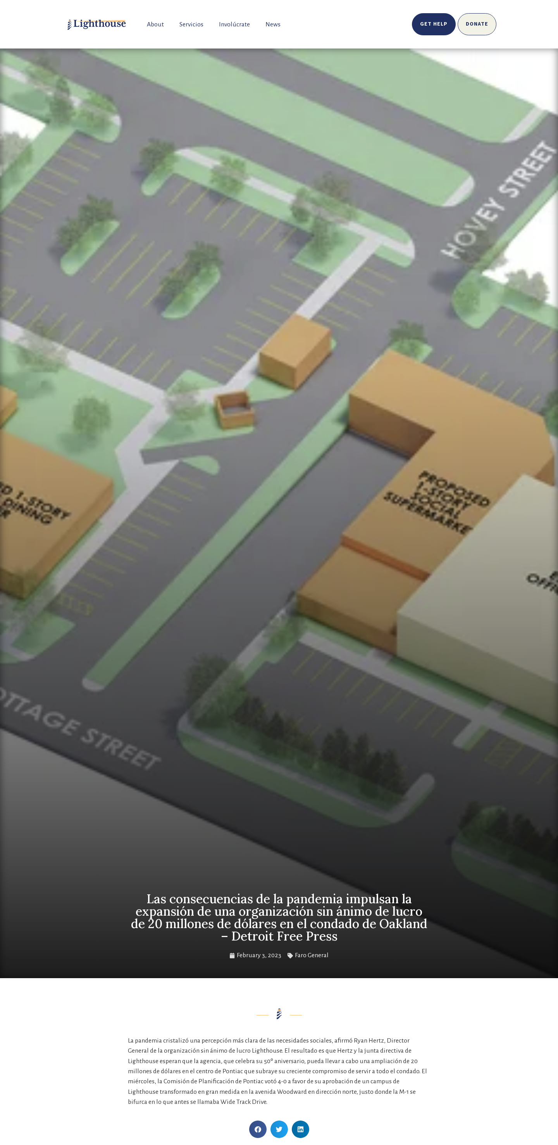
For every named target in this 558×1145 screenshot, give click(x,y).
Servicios (191, 24)
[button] (258, 1129)
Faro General (312, 955)
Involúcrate (234, 24)
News (273, 24)
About (155, 24)
